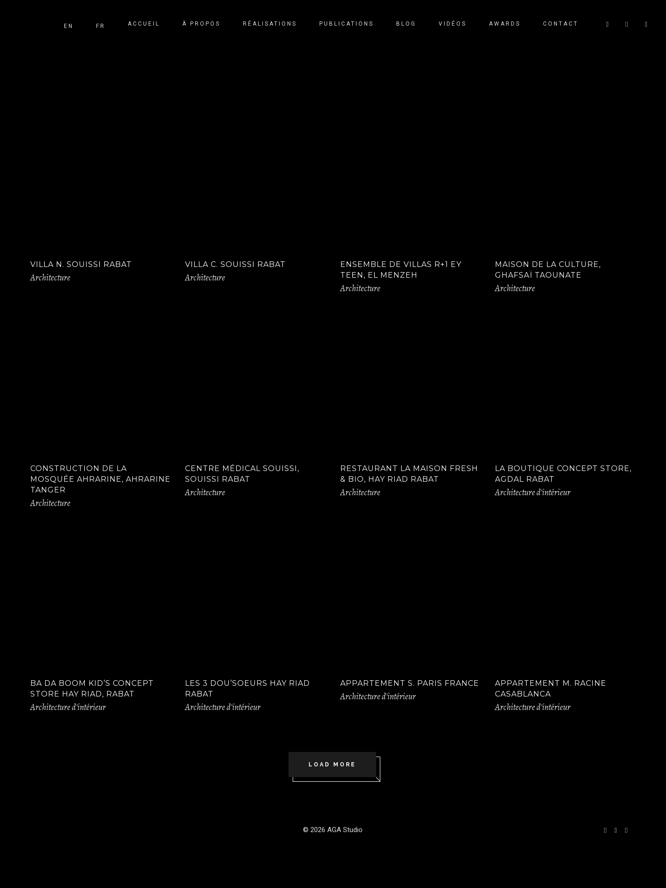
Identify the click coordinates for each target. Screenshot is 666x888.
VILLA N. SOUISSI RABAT (81, 264)
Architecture (50, 278)
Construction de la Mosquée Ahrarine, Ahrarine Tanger (100, 479)
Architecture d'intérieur (532, 492)
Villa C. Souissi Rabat (235, 264)
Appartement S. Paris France (409, 683)
